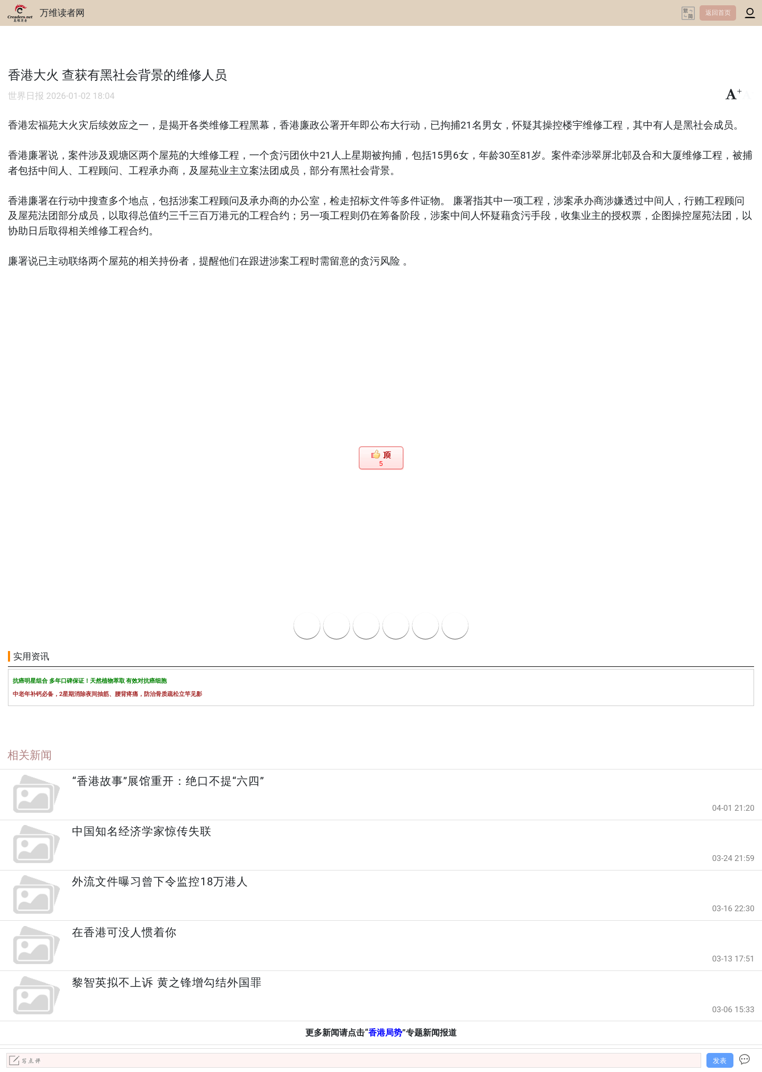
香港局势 (385, 1033)
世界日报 (26, 96)
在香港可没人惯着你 (124, 932)
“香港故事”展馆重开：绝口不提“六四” (168, 781)
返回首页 (718, 12)
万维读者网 (62, 12)
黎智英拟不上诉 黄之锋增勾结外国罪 (166, 982)
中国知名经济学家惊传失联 (142, 831)
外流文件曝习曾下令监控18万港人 (160, 881)
